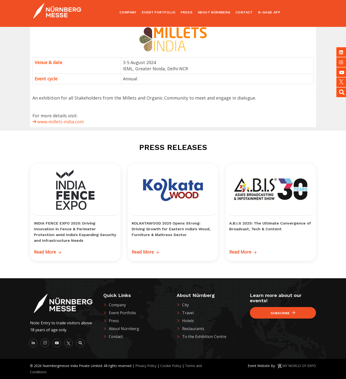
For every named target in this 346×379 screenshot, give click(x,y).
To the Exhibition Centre (204, 336)
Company (117, 305)
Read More (47, 252)
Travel (188, 312)
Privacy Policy (145, 365)
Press (114, 320)
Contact (116, 336)
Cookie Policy (170, 365)
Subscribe (283, 313)
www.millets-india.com (60, 121)
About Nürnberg (124, 328)
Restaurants (193, 328)
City (185, 305)
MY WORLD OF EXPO (299, 365)
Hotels (188, 320)
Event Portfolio (122, 312)
